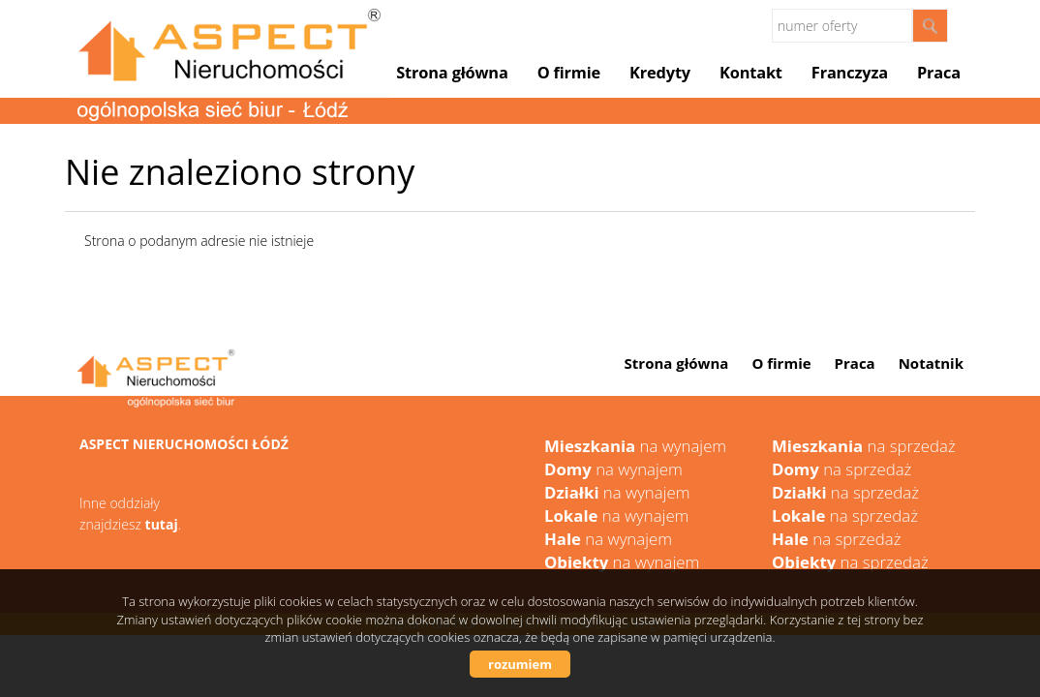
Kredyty (659, 72)
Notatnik (931, 363)
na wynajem (635, 446)
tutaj (161, 524)
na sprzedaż (864, 446)
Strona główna (451, 72)
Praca (939, 72)
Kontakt (750, 72)
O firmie (568, 72)
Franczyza (849, 72)
